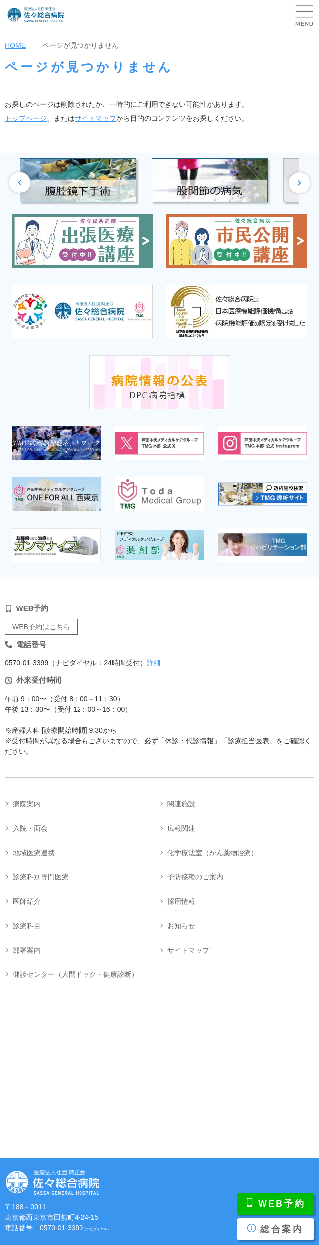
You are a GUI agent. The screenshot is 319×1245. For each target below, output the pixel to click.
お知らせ (181, 926)
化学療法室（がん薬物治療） (212, 853)
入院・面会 (30, 828)
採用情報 (181, 901)
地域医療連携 (34, 853)
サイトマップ (95, 118)
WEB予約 (281, 1204)
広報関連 (181, 828)
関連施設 (181, 804)
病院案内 (27, 804)
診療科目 (27, 926)
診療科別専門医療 (41, 877)
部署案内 (27, 950)
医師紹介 (27, 901)
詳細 (153, 663)
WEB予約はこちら (41, 627)
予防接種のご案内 (195, 877)
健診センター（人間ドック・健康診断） (75, 974)
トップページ (26, 118)
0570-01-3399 (75, 1228)
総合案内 (281, 1229)
